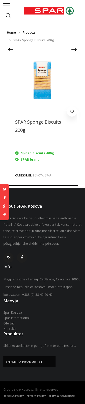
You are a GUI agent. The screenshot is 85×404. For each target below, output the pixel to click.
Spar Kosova (12, 312)
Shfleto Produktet (24, 363)
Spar (48, 175)
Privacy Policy (36, 396)
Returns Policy (13, 396)
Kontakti (9, 328)
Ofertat (8, 323)
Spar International (16, 318)
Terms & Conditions (62, 396)
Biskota (38, 175)
